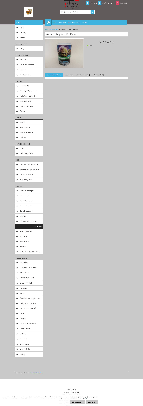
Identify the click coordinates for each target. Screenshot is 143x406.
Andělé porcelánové (26, 132)
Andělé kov (23, 137)
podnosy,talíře (24, 86)
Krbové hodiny (24, 241)
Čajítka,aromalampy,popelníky (30, 298)
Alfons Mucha (24, 273)
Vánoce (22, 313)
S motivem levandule (27, 64)
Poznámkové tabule (26, 174)
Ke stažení (69, 75)
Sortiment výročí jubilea (28, 303)
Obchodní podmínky (74, 22)
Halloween (23, 339)
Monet (22, 293)
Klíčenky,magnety (26, 231)
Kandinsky (23, 288)
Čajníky (22, 111)
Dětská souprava (25, 101)
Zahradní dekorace (26, 211)
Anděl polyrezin (25, 127)
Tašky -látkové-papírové (28, 323)
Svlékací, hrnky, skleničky (28, 91)
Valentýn (23, 318)
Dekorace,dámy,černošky (28, 221)
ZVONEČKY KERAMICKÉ (28, 308)
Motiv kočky (24, 59)
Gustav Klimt (24, 262)
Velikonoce (23, 334)
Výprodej (23, 32)
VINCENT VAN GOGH (27, 278)
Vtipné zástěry (25, 344)
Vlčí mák (23, 70)
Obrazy (22, 354)
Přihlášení (93, 3)
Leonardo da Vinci (26, 283)
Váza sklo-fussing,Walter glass (30, 164)
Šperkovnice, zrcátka (27, 206)
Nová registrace (107, 3)
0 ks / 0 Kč (123, 3)
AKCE (22, 27)
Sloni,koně (23, 236)
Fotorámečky (24, 196)
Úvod (46, 29)
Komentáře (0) (99, 75)
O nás (54, 22)
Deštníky (23, 216)
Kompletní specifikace (54, 75)
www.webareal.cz (36, 373)
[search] (92, 12)
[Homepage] (49, 22)
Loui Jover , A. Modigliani (28, 267)
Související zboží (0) (83, 75)
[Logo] (28, 12)
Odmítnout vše (77, 402)
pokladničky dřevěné (27, 153)
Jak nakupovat (62, 22)
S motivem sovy (25, 75)
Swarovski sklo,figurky (27, 190)
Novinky (22, 37)
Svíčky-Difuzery (25, 328)
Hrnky (22, 48)
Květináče (23, 246)
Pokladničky (38, 226)
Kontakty (84, 22)
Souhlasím (91, 402)
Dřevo (22, 148)
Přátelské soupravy (26, 106)
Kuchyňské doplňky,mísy (28, 96)
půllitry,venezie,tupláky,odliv (29, 169)
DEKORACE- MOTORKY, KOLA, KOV (30, 252)
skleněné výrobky (26, 179)
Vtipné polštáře (25, 349)
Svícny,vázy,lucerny (26, 201)
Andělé (22, 122)
